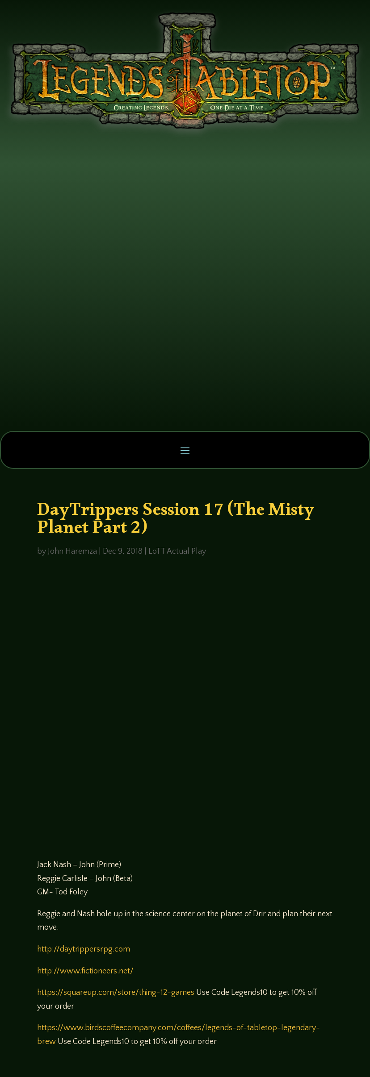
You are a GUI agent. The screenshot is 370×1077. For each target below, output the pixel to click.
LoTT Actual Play (177, 551)
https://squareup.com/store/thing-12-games (115, 992)
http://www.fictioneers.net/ (85, 971)
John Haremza (72, 551)
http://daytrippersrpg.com (83, 949)
